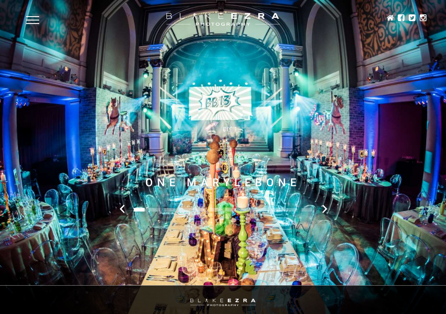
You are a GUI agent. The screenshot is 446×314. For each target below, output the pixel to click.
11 (291, 210)
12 (306, 210)
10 (276, 210)
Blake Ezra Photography (223, 19)
